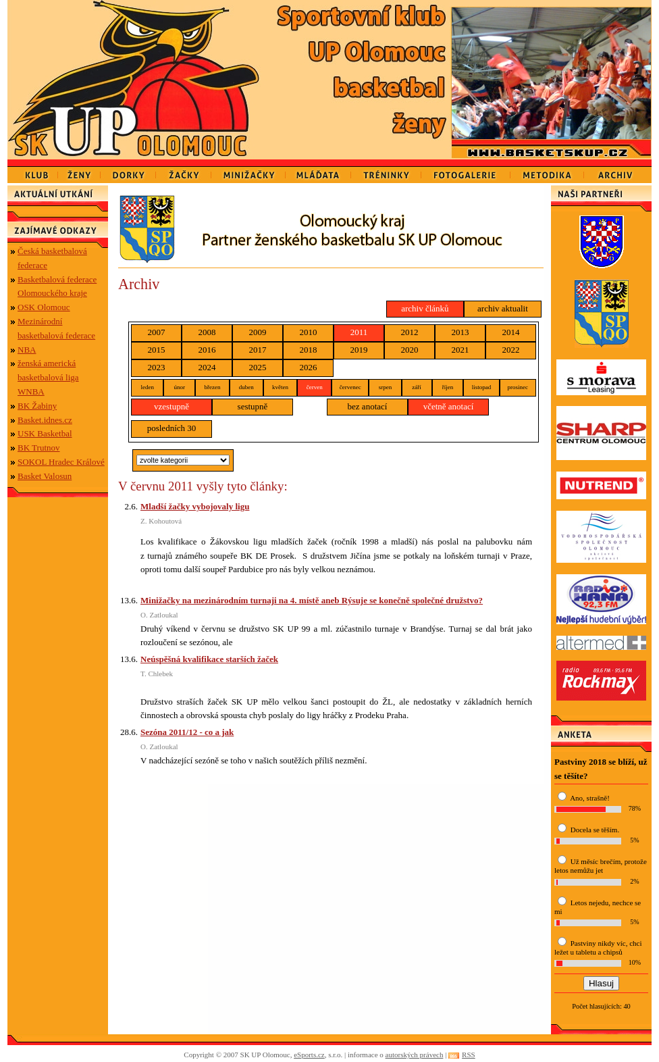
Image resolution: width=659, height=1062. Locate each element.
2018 (308, 350)
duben (246, 387)
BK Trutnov (39, 447)
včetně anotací (448, 406)
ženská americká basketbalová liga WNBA (48, 377)
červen (315, 387)
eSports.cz (309, 1055)
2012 (410, 332)
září (416, 387)
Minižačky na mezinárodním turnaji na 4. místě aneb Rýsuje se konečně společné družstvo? (311, 600)
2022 (511, 350)
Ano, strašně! (590, 798)
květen (280, 387)
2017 (258, 350)
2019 (359, 350)
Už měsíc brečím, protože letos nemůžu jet (600, 865)
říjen (448, 387)
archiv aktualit (502, 308)
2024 (207, 367)
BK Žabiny (37, 406)
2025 (258, 367)
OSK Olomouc (44, 307)
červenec (350, 387)
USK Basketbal (45, 433)
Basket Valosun (45, 476)
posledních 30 (171, 428)
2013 (460, 332)
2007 (156, 332)
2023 (156, 367)
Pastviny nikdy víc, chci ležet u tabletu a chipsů (597, 947)
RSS (468, 1055)
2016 (207, 350)
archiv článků (424, 308)
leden (147, 387)
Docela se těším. (595, 830)
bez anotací (368, 406)
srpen (385, 387)
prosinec (518, 387)
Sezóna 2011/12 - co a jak (187, 732)
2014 (511, 332)
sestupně (253, 406)
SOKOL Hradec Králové (61, 462)
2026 (308, 367)
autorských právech (415, 1055)
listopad (482, 387)
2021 (460, 350)
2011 (359, 332)
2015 (156, 350)
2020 (410, 350)
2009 (258, 332)
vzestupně (171, 406)
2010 (308, 332)
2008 (207, 332)
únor (179, 387)
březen (212, 387)
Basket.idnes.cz (45, 420)
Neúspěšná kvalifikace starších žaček (209, 659)
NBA (27, 350)
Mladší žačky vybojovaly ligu (194, 506)
